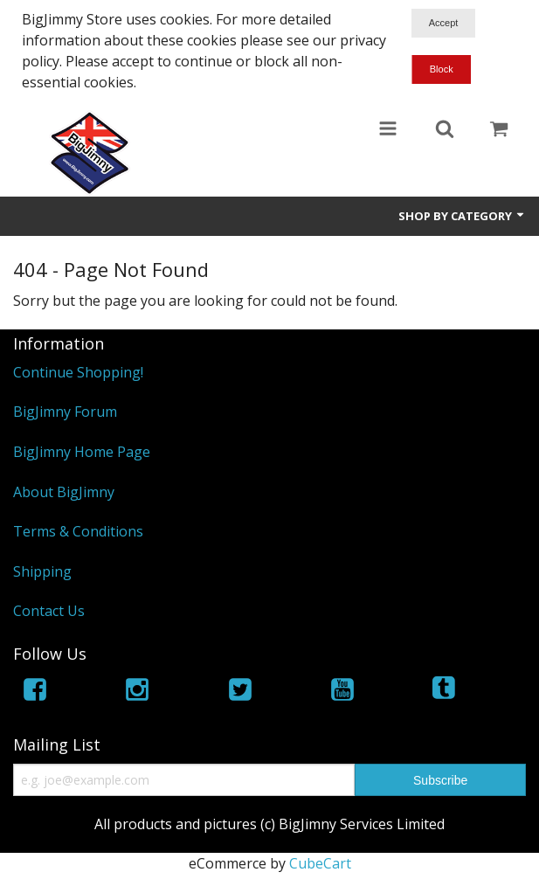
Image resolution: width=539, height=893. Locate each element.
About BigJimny (63, 492)
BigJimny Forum (65, 411)
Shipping (42, 571)
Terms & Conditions (78, 531)
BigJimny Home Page (81, 451)
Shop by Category (462, 216)
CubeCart (320, 863)
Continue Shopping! (78, 372)
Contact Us (49, 610)
